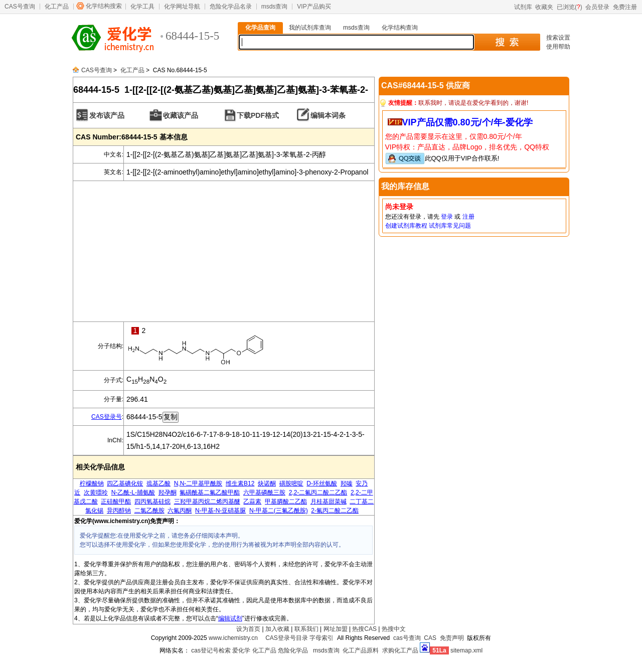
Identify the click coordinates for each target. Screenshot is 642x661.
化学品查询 (260, 27)
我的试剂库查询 (310, 27)
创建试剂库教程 (406, 225)
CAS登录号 (106, 416)
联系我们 (306, 628)
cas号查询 (407, 637)
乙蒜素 (252, 501)
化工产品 (57, 6)
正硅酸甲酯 (116, 501)
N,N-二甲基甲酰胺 (198, 483)
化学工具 (142, 6)
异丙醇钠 (119, 510)
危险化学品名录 (231, 6)
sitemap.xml (466, 650)
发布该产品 (106, 115)
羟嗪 (347, 483)
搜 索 (506, 42)
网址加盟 (336, 628)
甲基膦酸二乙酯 (286, 501)
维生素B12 (240, 483)
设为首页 (248, 628)
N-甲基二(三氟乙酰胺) (278, 510)
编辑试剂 (230, 618)
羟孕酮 (167, 492)
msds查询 (274, 6)
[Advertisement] (223, 251)
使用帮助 (558, 46)
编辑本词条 (328, 115)
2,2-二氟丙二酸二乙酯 (318, 492)
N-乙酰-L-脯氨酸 (133, 492)
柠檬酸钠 (92, 483)
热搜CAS (364, 628)
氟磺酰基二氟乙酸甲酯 (210, 492)
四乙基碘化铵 (125, 483)
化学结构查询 (400, 27)
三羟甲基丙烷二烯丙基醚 (207, 501)
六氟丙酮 (180, 510)
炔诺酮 (267, 483)
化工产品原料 (361, 650)
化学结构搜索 (104, 6)
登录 (447, 216)
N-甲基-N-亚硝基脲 (220, 510)
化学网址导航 (182, 6)
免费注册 (625, 7)
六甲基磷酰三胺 (264, 492)
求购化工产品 (400, 650)
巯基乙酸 (158, 483)
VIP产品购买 (314, 6)
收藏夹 (544, 7)
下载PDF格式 (258, 115)
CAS (430, 637)
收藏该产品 (180, 115)
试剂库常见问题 (450, 225)
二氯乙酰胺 (149, 510)
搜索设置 (558, 37)
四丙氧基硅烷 (152, 501)
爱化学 (241, 650)
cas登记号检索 (211, 650)
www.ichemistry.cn (233, 637)
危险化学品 (293, 650)
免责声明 (452, 637)
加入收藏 (277, 628)
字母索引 (321, 637)
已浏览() (569, 7)
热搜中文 (394, 628)
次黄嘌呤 (96, 492)
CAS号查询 (20, 6)
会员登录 (597, 7)
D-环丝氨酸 (321, 483)
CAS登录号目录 (286, 637)
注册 (468, 216)
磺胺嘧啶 (291, 483)
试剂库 (523, 7)
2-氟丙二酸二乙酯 (335, 510)
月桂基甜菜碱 (328, 501)
